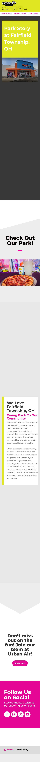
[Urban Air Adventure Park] (9, 5)
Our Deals (33, 14)
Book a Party (20, 14)
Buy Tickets (6, 14)
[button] (15, 9)
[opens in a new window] (7, 714)
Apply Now (20, 663)
